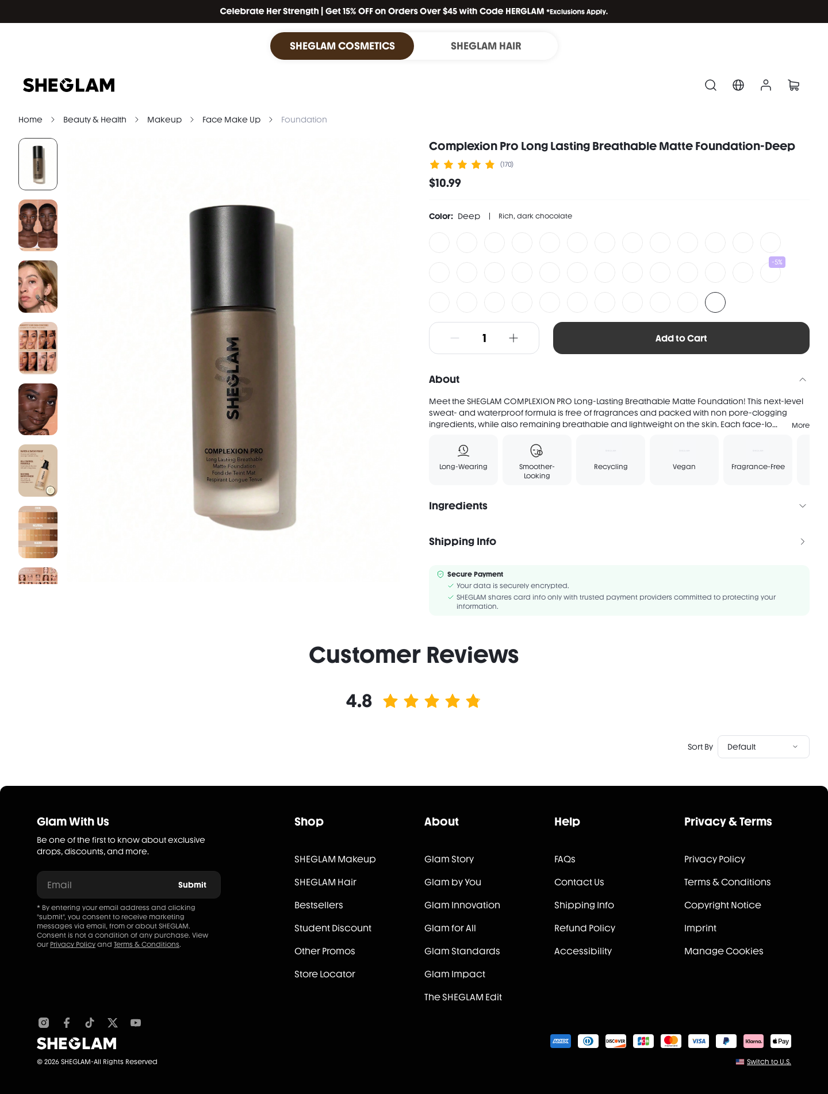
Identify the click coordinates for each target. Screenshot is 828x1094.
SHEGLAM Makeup (335, 859)
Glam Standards (462, 951)
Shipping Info (584, 905)
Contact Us (579, 882)
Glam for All (450, 928)
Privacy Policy (72, 945)
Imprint (700, 928)
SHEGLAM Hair (325, 882)
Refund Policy (584, 928)
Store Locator (324, 974)
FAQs (565, 859)
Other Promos (324, 951)
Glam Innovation (462, 905)
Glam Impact (454, 974)
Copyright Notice (722, 905)
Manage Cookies (724, 951)
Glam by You (452, 882)
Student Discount (332, 928)
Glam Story (449, 859)
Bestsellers (318, 905)
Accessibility (583, 951)
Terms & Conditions (146, 945)
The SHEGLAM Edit (463, 997)
